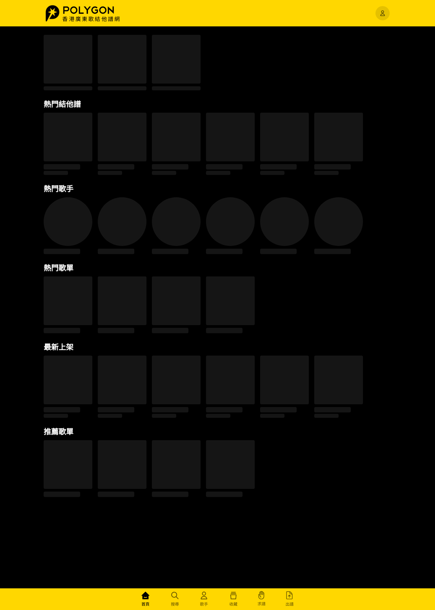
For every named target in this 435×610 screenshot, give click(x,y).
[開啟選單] (382, 13)
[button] (95, 10)
